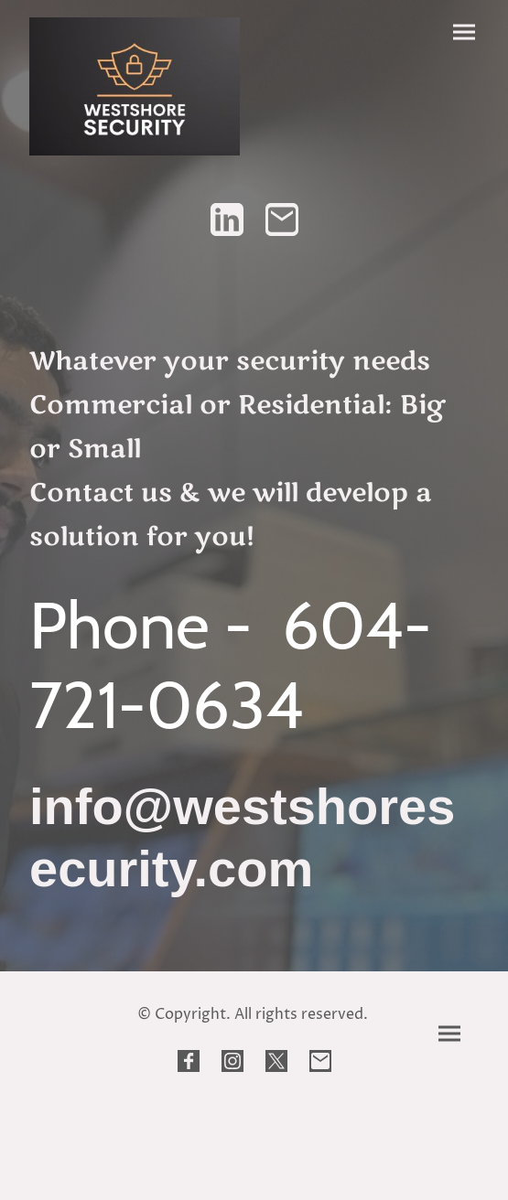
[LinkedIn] (227, 219)
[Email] (281, 219)
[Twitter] (276, 1061)
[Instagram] (232, 1061)
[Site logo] (134, 86)
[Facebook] (189, 1061)
